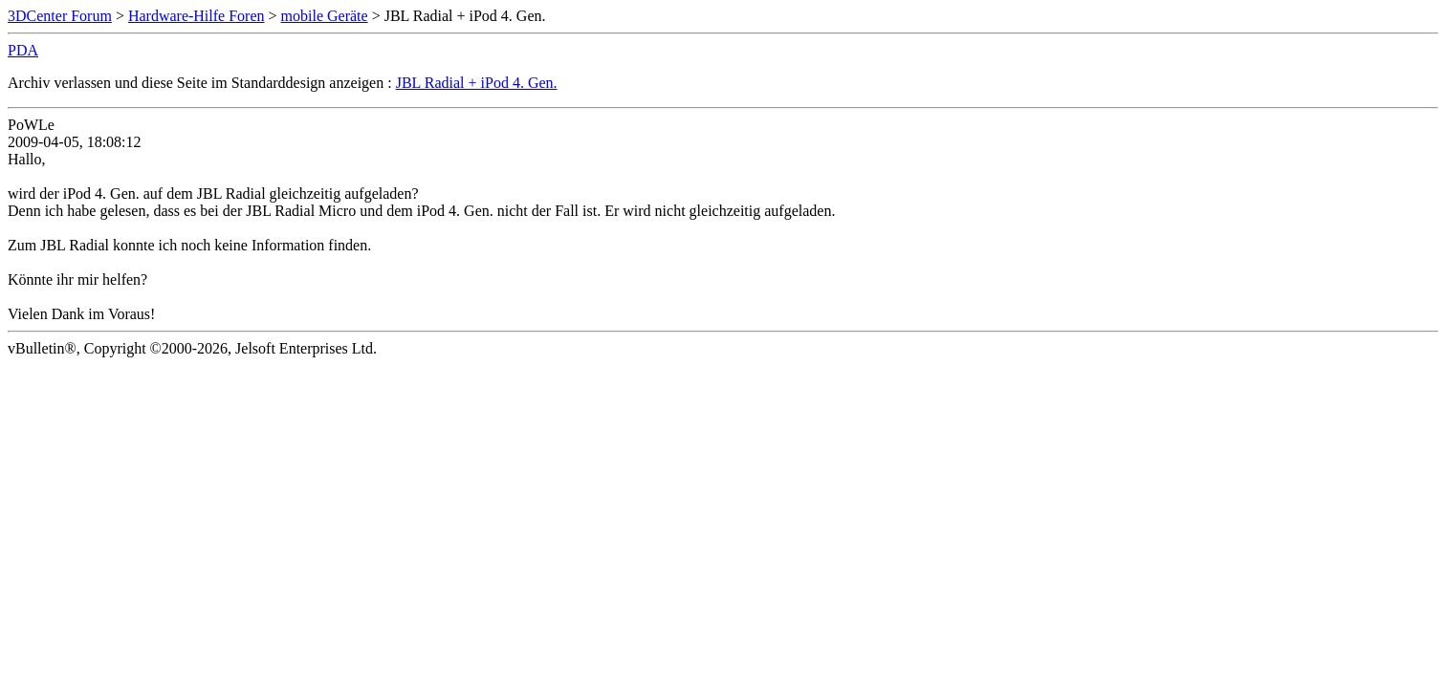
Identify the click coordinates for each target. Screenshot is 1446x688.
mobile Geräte (324, 16)
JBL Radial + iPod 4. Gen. (477, 83)
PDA (23, 50)
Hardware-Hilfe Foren (196, 16)
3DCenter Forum (60, 16)
